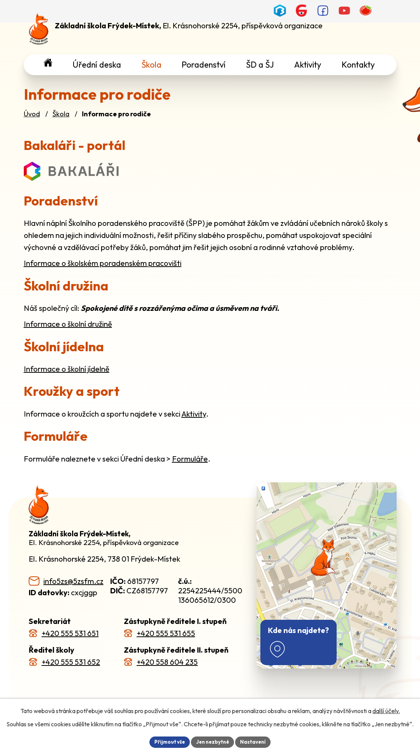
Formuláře (190, 458)
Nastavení (255, 741)
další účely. (386, 710)
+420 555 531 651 (70, 633)
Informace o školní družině (68, 324)
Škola (60, 114)
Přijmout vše (167, 741)
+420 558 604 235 (167, 662)
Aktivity (194, 413)
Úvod (32, 114)
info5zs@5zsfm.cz (73, 581)
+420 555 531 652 (71, 662)
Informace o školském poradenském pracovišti (103, 263)
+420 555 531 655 (166, 633)
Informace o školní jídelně (66, 369)
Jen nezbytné (213, 741)
